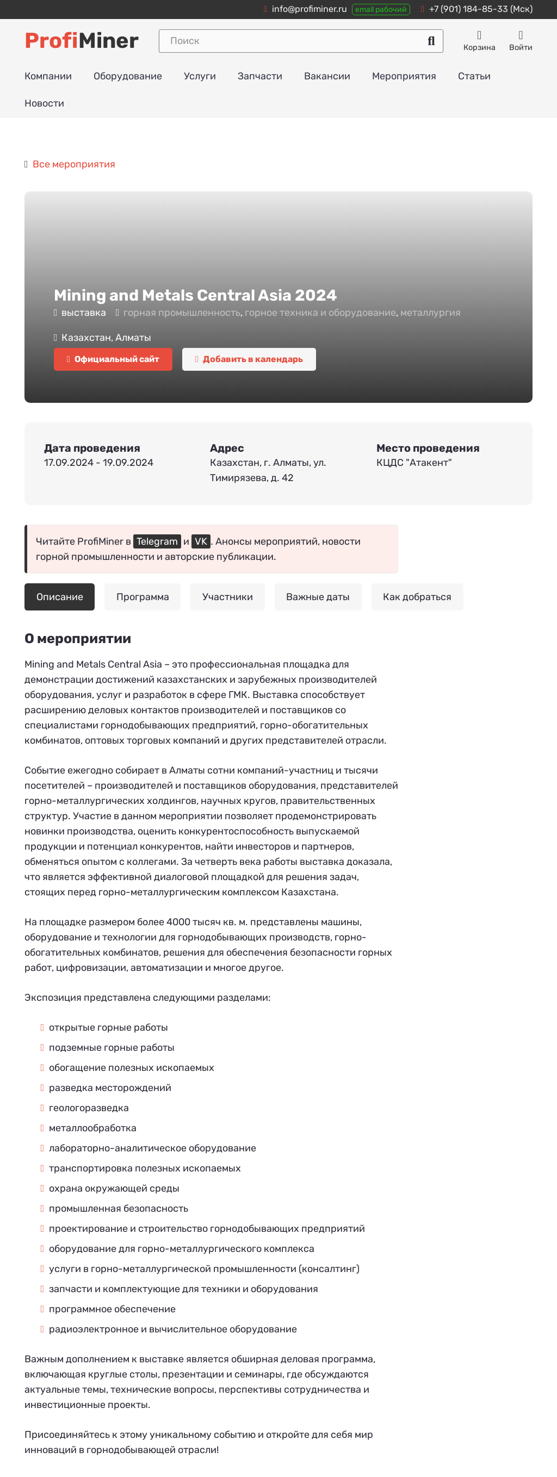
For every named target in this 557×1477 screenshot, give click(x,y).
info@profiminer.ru (309, 9)
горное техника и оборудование (320, 313)
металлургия (430, 313)
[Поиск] (301, 41)
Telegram (157, 541)
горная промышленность (181, 313)
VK (201, 541)
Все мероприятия (74, 164)
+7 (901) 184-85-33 (468, 9)
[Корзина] (479, 41)
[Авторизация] (521, 41)
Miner (81, 40)
